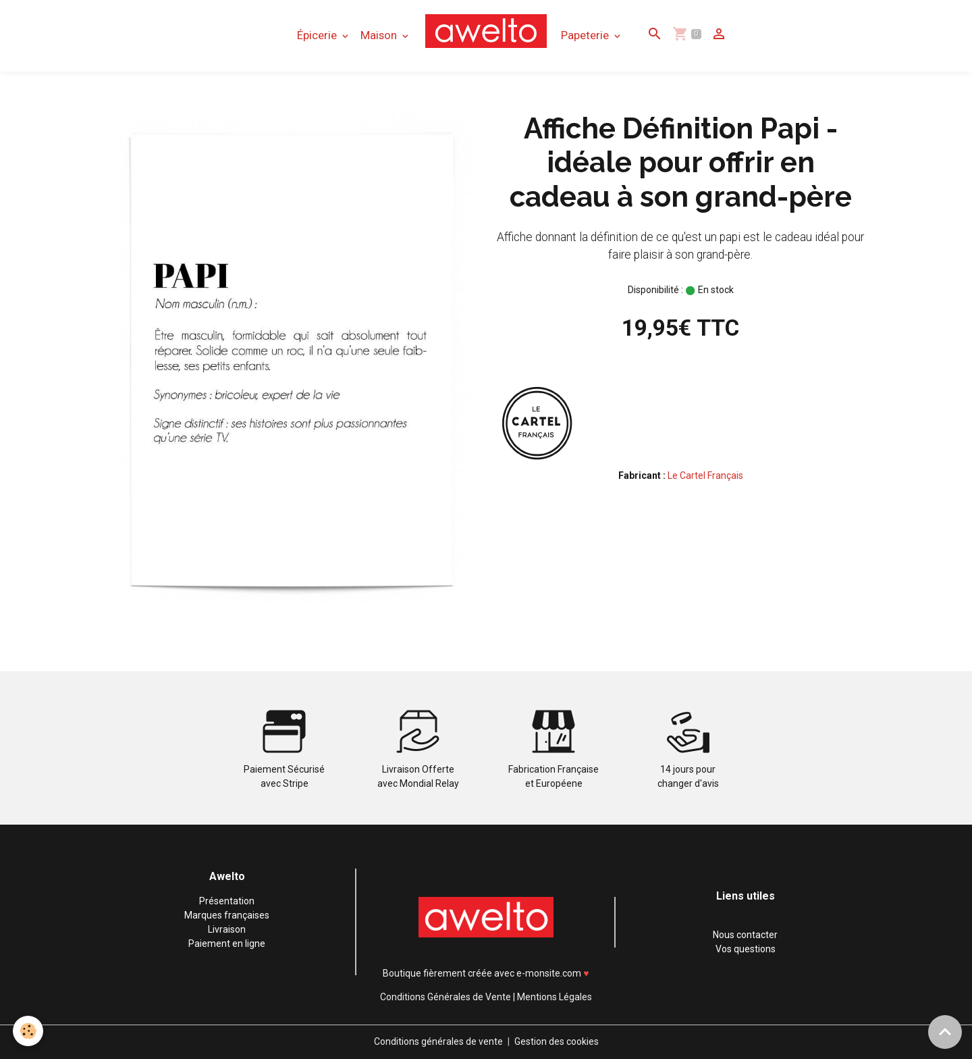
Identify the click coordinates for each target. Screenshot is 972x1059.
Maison (380, 35)
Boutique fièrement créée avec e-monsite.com (482, 973)
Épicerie (318, 35)
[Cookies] (29, 1031)
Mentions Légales (554, 996)
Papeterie (586, 35)
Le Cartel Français (705, 475)
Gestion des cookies (556, 1041)
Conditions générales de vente (438, 1041)
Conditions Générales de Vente (445, 996)
